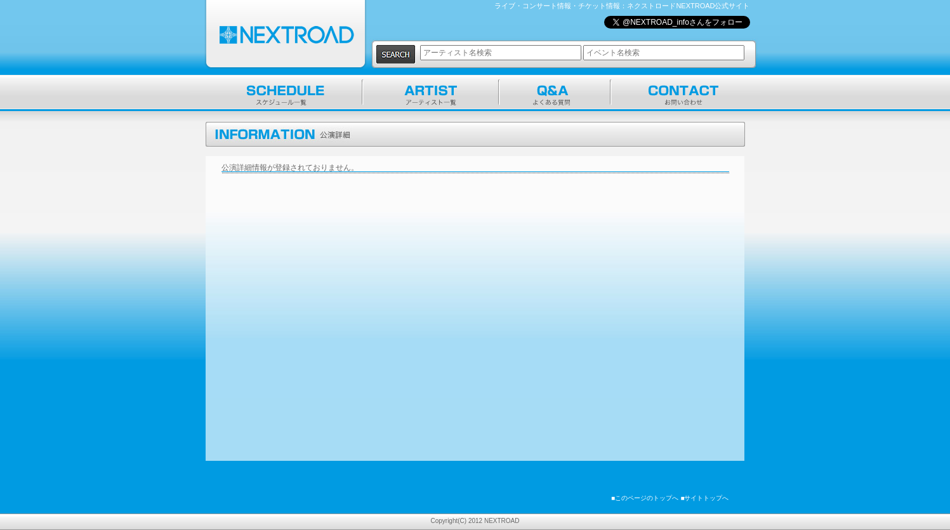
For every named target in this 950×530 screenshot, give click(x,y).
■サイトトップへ (704, 497)
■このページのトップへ (644, 497)
